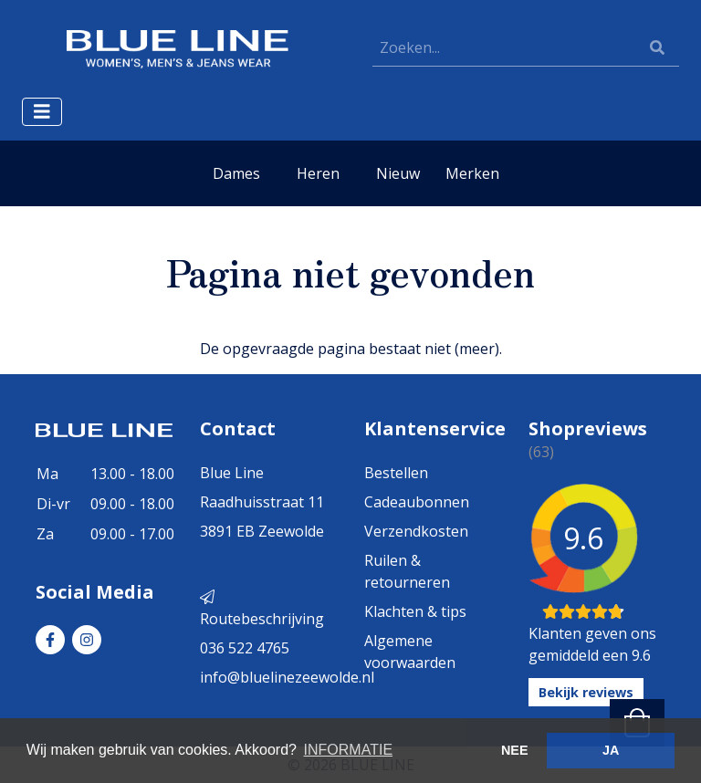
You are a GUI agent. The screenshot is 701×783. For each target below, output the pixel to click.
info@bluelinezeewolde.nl (287, 677)
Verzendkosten (416, 531)
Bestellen (396, 473)
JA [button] (610, 750)
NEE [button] (514, 750)
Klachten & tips (415, 611)
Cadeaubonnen (416, 502)
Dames (236, 173)
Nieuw (398, 173)
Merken (472, 173)
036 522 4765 (244, 648)
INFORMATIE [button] (348, 749)
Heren (318, 173)
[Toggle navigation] (42, 112)
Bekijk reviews (586, 692)
